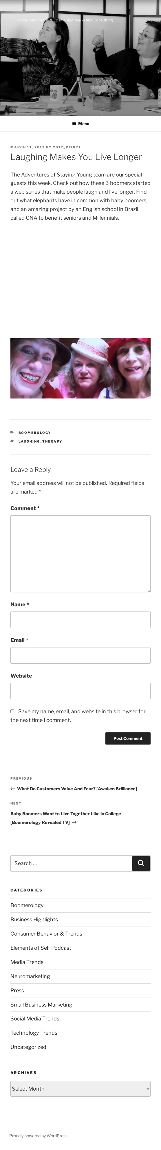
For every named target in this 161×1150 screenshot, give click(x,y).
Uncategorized (28, 1047)
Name (19, 604)
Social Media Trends (34, 1019)
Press (17, 990)
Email (19, 640)
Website (21, 676)
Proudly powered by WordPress (38, 1135)
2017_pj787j (66, 147)
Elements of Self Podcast (40, 948)
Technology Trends (33, 1033)
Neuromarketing (30, 976)
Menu (80, 123)
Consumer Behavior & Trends (46, 934)
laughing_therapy (41, 441)
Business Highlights (34, 919)
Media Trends (26, 962)
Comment (25, 508)
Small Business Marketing (41, 1005)
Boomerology (35, 433)
